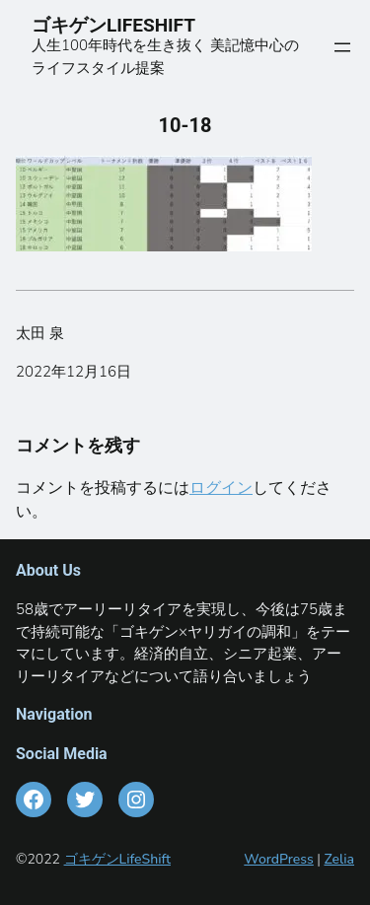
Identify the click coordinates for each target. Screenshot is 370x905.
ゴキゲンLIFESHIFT (123, 25)
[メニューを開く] (342, 47)
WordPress (279, 859)
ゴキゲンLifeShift (117, 859)
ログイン (221, 488)
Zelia (339, 859)
